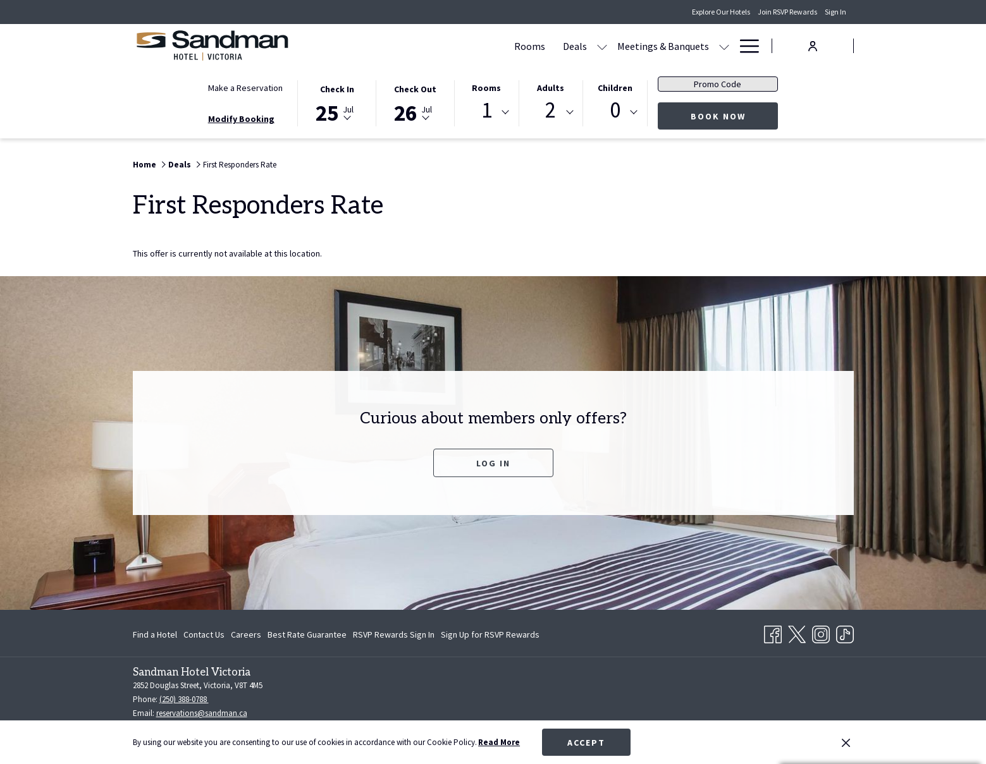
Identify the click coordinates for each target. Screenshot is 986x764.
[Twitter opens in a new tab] (797, 632)
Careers (246, 634)
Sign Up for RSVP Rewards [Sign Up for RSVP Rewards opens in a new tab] (490, 636)
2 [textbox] (550, 110)
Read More (499, 742)
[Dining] (633, 46)
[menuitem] (156, 634)
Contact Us (204, 634)
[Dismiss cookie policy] (846, 742)
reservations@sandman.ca (201, 713)
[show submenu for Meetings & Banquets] (603, 46)
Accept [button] (586, 742)
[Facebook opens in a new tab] (773, 632)
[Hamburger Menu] (744, 46)
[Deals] (454, 46)
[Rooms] (409, 46)
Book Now (735, 116)
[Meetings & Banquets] (542, 46)
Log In (493, 463)
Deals (179, 164)
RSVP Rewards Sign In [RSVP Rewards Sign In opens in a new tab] (393, 636)
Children (615, 88)
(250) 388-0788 (184, 699)
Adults (550, 88)
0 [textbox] (615, 110)
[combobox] (486, 112)
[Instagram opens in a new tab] (821, 632)
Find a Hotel (155, 634)
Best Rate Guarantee (307, 634)
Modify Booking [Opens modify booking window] (241, 118)
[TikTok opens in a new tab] (845, 632)
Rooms (486, 88)
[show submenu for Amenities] (724, 46)
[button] (337, 102)
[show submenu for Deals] (481, 46)
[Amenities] (687, 46)
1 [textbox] (486, 110)
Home (144, 164)
